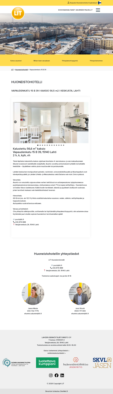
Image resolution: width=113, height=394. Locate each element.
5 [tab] (47, 145)
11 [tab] (61, 145)
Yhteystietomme (96, 61)
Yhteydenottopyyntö (70, 61)
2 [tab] (40, 145)
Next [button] (85, 122)
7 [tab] (51, 145)
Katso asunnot (16, 61)
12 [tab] (63, 145)
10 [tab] (58, 145)
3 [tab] (42, 145)
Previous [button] (15, 122)
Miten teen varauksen (42, 61)
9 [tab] (56, 145)
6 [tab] (49, 145)
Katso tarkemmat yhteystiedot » (56, 351)
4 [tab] (44, 145)
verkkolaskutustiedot (56, 353)
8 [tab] (54, 145)
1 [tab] (37, 145)
